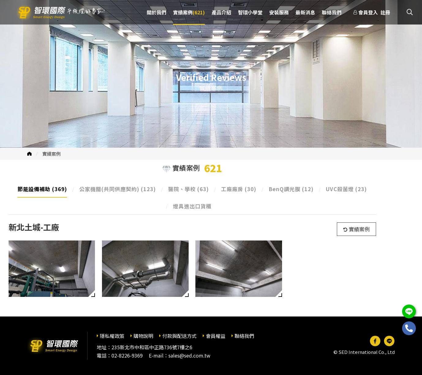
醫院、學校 (188, 189)
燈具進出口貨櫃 (192, 206)
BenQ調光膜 (291, 189)
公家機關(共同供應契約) (117, 189)
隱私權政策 (112, 335)
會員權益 (215, 335)
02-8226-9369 (127, 355)
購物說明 (143, 335)
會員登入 (368, 12)
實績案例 (51, 153)
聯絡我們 (244, 335)
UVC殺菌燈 (346, 189)
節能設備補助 (42, 189)
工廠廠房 (238, 189)
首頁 (29, 154)
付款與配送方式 (179, 335)
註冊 (385, 12)
